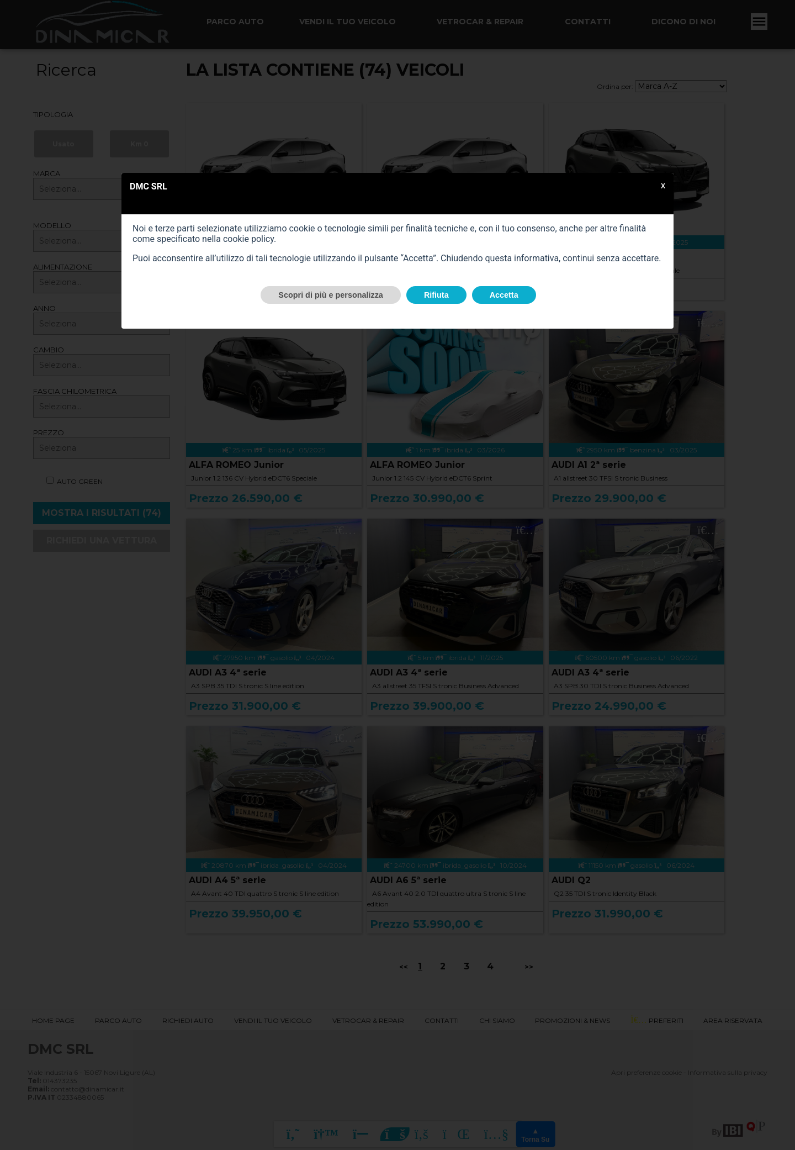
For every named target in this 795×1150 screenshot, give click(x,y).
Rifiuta (436, 295)
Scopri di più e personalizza (330, 295)
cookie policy (248, 239)
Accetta (504, 295)
